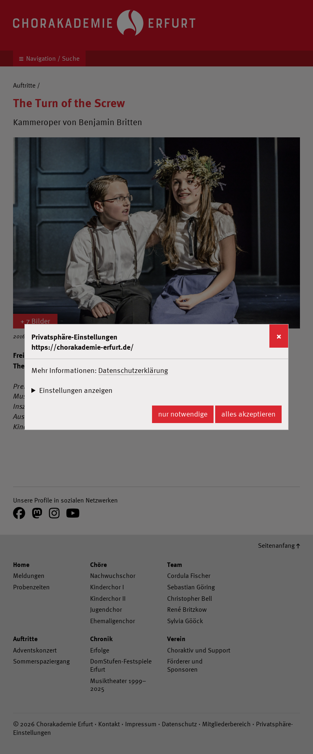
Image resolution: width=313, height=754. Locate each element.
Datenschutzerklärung (133, 370)
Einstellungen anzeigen (75, 390)
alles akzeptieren (248, 414)
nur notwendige (182, 414)
